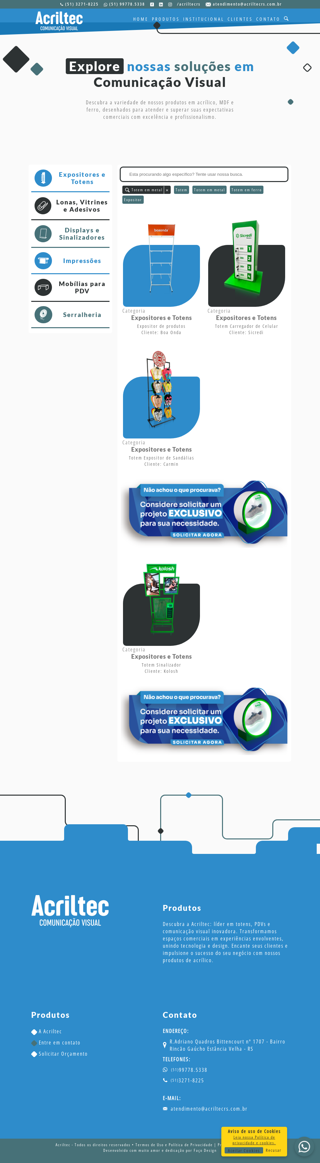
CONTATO (268, 19)
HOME (141, 19)
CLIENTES (240, 19)
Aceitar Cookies (244, 1150)
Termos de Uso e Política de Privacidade (174, 1145)
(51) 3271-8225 (82, 4)
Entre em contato (56, 1042)
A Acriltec (46, 1031)
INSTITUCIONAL (203, 19)
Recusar (274, 1150)
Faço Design (205, 1150)
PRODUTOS (166, 19)
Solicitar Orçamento (59, 1053)
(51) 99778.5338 (127, 4)
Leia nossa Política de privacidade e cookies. (254, 1140)
